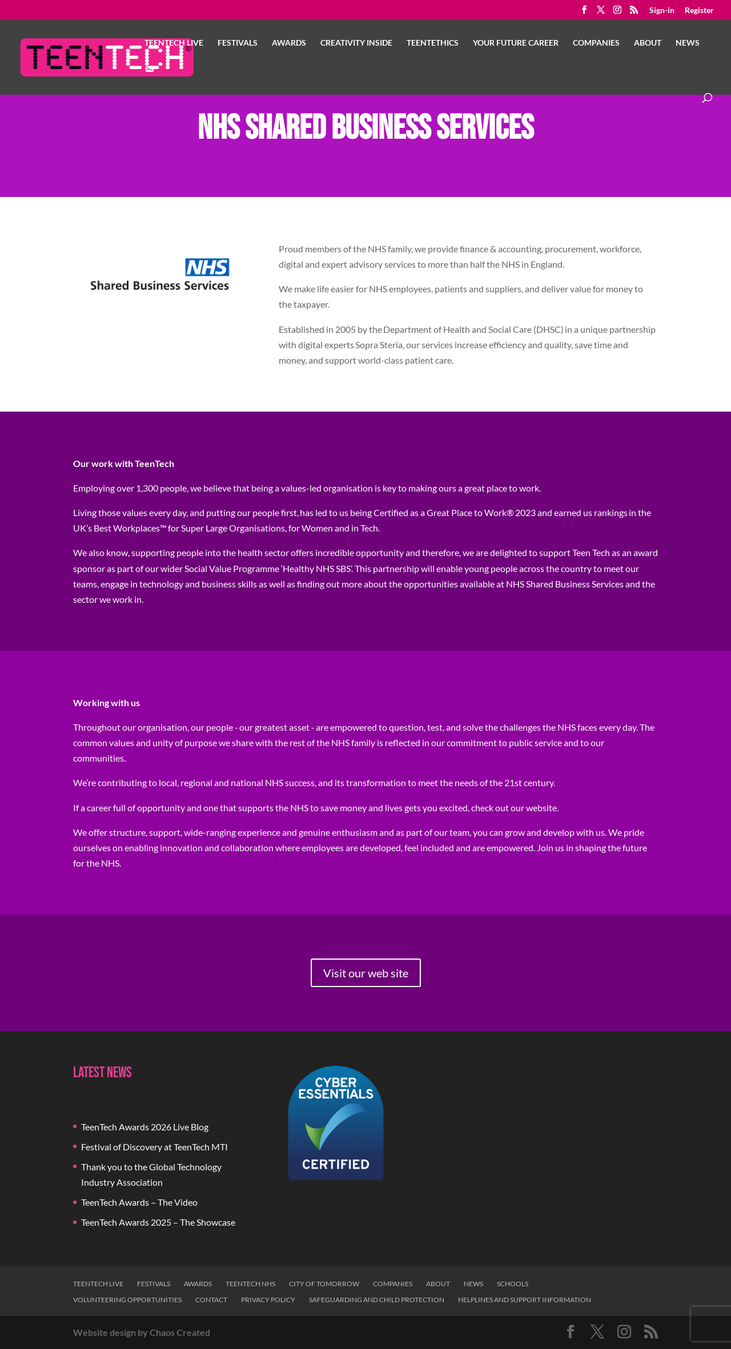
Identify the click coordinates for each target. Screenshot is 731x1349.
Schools (512, 1283)
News (688, 43)
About (647, 43)
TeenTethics (433, 43)
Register (699, 10)
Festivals (238, 43)
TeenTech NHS (250, 1283)
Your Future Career (516, 43)
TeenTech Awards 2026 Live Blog (144, 1126)
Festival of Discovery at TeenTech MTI (154, 1146)
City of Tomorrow (324, 1283)
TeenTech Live (173, 43)
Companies (596, 43)
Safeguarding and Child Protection (376, 1299)
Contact (211, 1299)
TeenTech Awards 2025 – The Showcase (158, 1222)
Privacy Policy (268, 1299)
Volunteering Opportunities (127, 1299)
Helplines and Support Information (524, 1299)
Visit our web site (365, 973)
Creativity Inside (356, 43)
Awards (289, 43)
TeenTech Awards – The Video (139, 1202)
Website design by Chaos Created (141, 1332)
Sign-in (661, 10)
